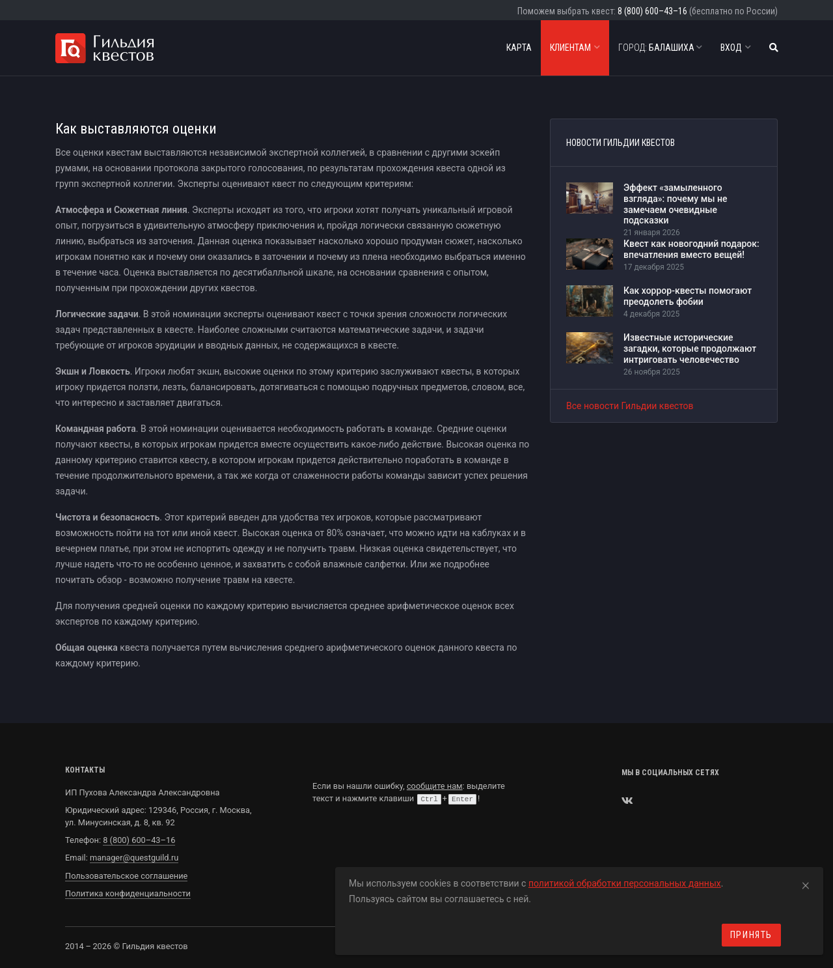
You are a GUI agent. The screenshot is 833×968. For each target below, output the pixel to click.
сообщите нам (435, 786)
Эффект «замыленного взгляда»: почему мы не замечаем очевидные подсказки (675, 203)
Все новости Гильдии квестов (630, 406)
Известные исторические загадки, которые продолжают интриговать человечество (689, 348)
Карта (519, 47)
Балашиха (660, 47)
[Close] (806, 883)
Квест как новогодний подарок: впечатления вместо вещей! (691, 249)
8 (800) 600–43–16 (652, 11)
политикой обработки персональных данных (624, 883)
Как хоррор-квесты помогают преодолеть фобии (687, 296)
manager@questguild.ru (134, 857)
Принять (751, 935)
